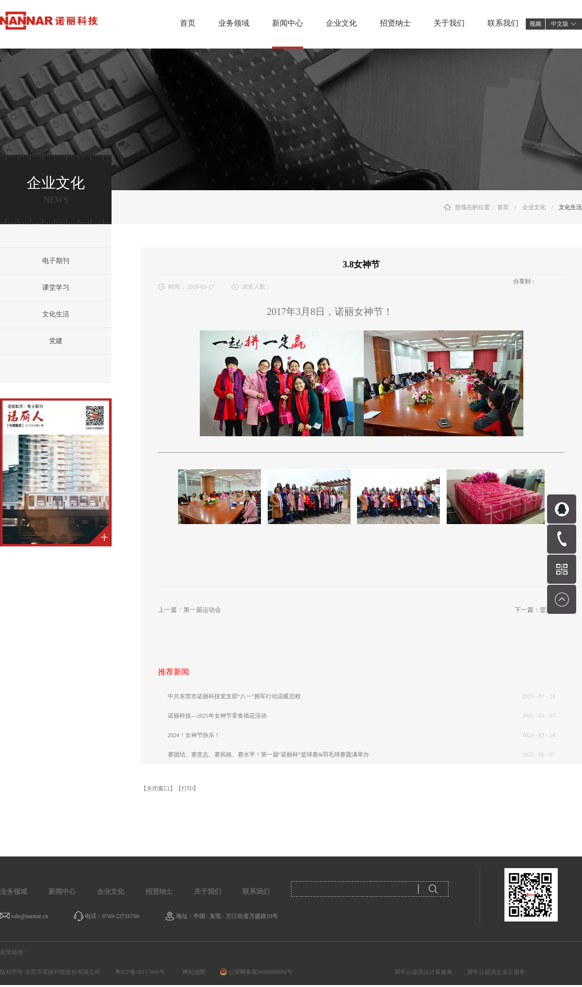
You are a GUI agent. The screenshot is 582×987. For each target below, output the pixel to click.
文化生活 (570, 207)
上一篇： (189, 609)
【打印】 (187, 788)
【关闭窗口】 (158, 788)
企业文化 (534, 207)
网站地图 (192, 972)
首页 (187, 23)
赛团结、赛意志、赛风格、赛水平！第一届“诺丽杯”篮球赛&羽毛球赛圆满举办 (269, 754)
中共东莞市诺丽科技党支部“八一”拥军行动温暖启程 (234, 696)
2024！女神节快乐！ (194, 735)
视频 (535, 23)
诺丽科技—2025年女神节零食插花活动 (217, 715)
